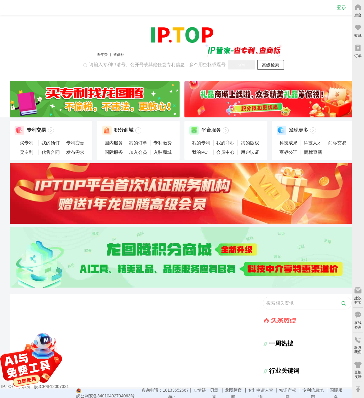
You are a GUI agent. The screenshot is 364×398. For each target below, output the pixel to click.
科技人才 (313, 142)
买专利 (26, 142)
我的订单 (138, 142)
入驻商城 (162, 152)
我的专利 (201, 142)
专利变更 (75, 142)
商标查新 (313, 152)
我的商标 (225, 142)
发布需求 (75, 152)
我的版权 (250, 142)
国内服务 (114, 142)
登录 (341, 7)
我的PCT (201, 152)
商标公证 (288, 152)
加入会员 (138, 152)
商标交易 (337, 142)
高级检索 (270, 64)
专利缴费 (162, 142)
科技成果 (288, 142)
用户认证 (250, 152)
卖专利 (26, 152)
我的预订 (51, 142)
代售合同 (51, 152)
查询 (241, 65)
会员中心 (225, 152)
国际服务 (114, 152)
